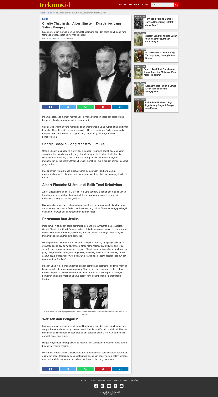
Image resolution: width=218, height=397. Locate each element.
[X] (115, 386)
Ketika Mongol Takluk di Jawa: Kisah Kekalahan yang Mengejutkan (160, 88)
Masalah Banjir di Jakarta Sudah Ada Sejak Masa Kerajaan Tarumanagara (161, 39)
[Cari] (162, 4)
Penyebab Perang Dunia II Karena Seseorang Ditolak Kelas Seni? (158, 22)
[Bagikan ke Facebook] (50, 107)
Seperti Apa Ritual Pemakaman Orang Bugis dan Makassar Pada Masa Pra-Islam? (160, 72)
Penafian (134, 380)
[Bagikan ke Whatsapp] (85, 107)
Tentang (83, 380)
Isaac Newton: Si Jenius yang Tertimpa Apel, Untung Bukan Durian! (160, 55)
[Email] (121, 386)
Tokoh (122, 4)
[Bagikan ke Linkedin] (120, 107)
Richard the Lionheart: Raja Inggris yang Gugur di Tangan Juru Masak (159, 105)
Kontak (92, 380)
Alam (145, 4)
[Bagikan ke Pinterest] (103, 107)
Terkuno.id (116, 392)
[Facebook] (96, 386)
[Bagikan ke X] (68, 107)
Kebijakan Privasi (104, 380)
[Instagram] (102, 386)
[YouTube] (109, 386)
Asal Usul (133, 4)
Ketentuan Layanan (121, 380)
